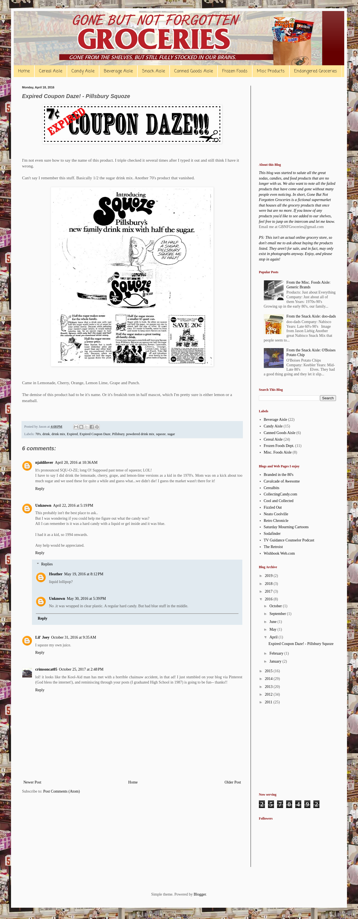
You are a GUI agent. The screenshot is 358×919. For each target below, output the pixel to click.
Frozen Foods (235, 71)
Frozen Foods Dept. (279, 446)
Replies (47, 564)
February (276, 653)
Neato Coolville (276, 514)
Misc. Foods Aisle (278, 452)
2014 (269, 679)
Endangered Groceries (315, 71)
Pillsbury (118, 434)
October (276, 606)
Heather (56, 574)
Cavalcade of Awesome (282, 481)
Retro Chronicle (276, 521)
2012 (269, 694)
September (278, 614)
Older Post (233, 782)
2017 (269, 591)
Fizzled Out (273, 507)
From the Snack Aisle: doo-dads (311, 316)
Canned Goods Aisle (193, 71)
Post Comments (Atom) (61, 791)
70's (38, 434)
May (273, 629)
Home (24, 71)
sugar (171, 434)
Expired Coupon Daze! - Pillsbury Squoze (300, 644)
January (275, 661)
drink (46, 434)
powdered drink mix (140, 434)
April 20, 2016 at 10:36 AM (76, 462)
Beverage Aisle (118, 71)
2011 (269, 702)
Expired (72, 434)
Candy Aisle (83, 71)
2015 (269, 671)
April (273, 637)
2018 (269, 584)
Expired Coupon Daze (95, 434)
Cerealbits (272, 488)
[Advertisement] (297, 120)
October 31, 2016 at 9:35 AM (73, 637)
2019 (269, 576)
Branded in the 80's (279, 475)
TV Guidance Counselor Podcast (289, 540)
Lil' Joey (42, 637)
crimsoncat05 (46, 669)
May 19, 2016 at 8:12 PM (83, 574)
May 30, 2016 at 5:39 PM (86, 599)
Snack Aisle (153, 71)
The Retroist (273, 547)
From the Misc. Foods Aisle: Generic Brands (308, 284)
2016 (269, 599)
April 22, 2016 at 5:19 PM (73, 505)
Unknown (43, 505)
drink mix (58, 434)
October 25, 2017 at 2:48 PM (81, 669)
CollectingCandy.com (280, 494)
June (273, 622)
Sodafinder (272, 534)
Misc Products (271, 71)
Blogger (200, 894)
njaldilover (44, 462)
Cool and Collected (279, 501)
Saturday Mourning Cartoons (286, 527)
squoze (161, 434)
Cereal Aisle (50, 71)
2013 (269, 687)
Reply (39, 489)
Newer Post (32, 782)
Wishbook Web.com (279, 553)
